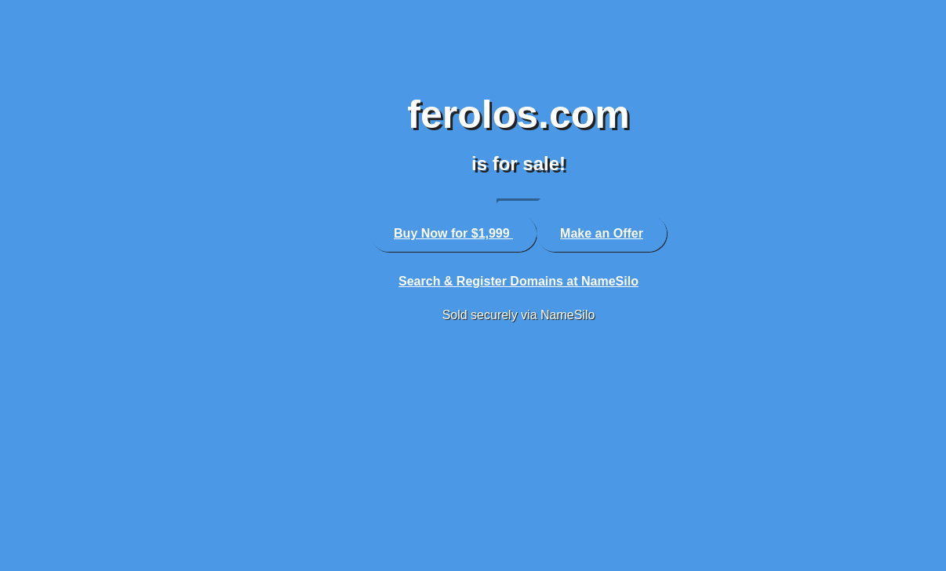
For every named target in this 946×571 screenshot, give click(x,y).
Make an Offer (601, 233)
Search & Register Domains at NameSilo (518, 281)
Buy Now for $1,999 (453, 233)
